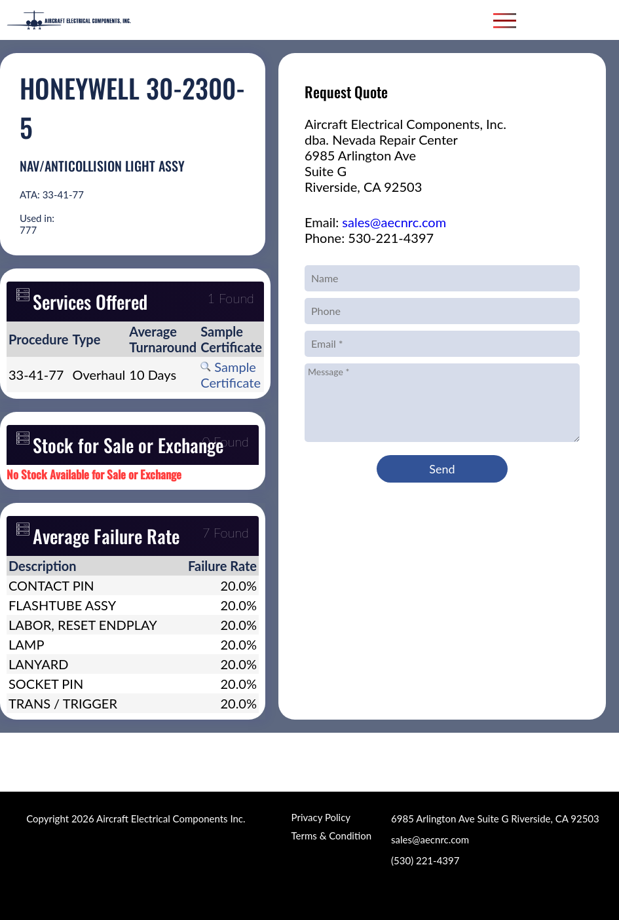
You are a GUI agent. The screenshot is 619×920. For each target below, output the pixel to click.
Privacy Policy (320, 817)
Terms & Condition (331, 835)
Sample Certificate (230, 374)
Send (442, 469)
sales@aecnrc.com (394, 222)
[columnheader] (39, 339)
